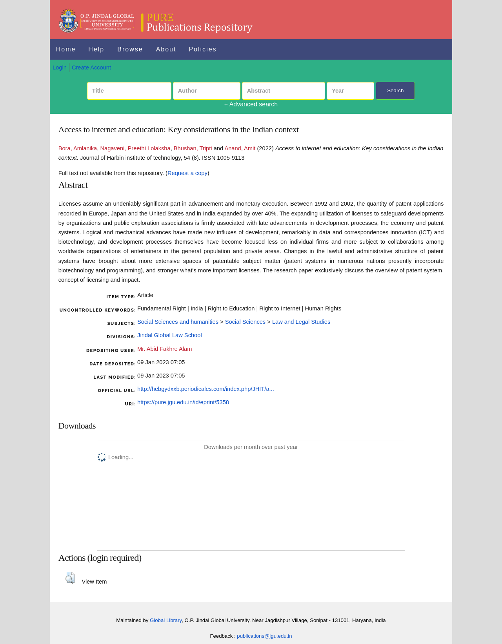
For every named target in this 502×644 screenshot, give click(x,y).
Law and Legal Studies (301, 322)
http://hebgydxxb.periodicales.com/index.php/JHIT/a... (205, 389)
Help (96, 49)
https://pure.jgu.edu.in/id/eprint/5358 (183, 402)
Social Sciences (245, 322)
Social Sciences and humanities (177, 322)
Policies (202, 49)
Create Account (91, 67)
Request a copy (187, 173)
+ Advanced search (251, 104)
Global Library (166, 620)
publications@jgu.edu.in (264, 636)
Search (395, 90)
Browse (130, 49)
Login (60, 67)
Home (66, 49)
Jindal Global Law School (169, 335)
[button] (70, 578)
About (166, 49)
